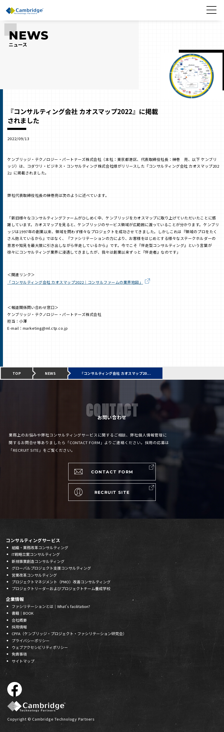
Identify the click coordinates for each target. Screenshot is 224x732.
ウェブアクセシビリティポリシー (40, 647)
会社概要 (19, 620)
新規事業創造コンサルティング (38, 561)
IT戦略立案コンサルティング (36, 554)
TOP (17, 373)
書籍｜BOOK (23, 613)
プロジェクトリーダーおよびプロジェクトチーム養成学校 (61, 588)
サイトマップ (23, 661)
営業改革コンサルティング (34, 575)
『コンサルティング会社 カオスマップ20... (115, 373)
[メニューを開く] (212, 10)
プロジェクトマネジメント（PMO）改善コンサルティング (61, 582)
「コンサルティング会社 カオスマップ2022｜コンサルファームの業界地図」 (75, 282)
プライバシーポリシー (31, 640)
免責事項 (19, 654)
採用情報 (19, 627)
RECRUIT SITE (112, 492)
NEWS (50, 373)
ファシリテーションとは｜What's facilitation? (51, 606)
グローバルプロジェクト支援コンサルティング (51, 568)
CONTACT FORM (112, 472)
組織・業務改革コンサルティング (40, 547)
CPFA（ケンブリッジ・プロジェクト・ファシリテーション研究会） (69, 633)
